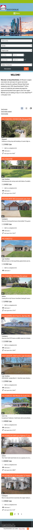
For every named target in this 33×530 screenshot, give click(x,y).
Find (26, 69)
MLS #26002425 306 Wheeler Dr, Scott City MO (17, 396)
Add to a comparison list (10, 148)
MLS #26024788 (7, 159)
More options (7, 68)
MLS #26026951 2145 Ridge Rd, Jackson (14, 276)
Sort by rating (4, 114)
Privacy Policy (22, 528)
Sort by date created (6, 111)
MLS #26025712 (7, 238)
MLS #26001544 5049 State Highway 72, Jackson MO (17, 435)
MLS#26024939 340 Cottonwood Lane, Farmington (17, 199)
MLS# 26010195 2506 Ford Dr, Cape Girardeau (16, 356)
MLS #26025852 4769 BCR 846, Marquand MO (16, 119)
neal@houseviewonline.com (8, 526)
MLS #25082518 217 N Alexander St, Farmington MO (17, 475)
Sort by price (4, 109)
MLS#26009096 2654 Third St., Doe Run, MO (16, 316)
